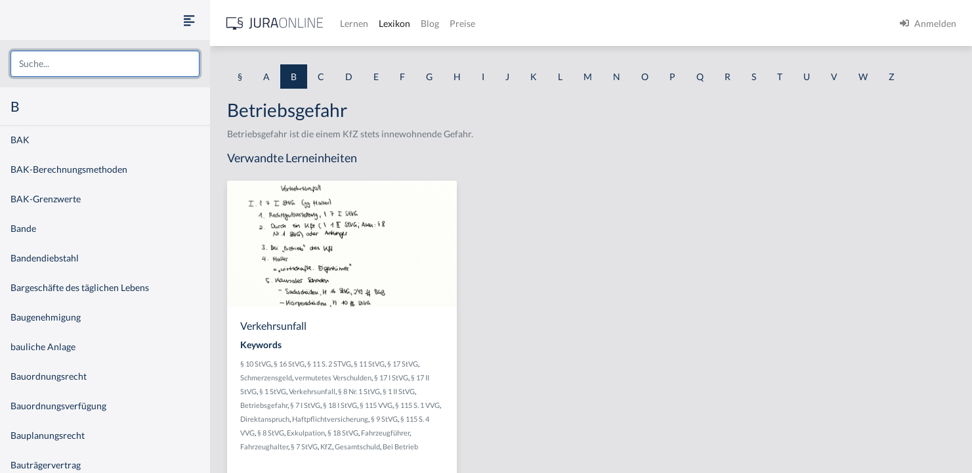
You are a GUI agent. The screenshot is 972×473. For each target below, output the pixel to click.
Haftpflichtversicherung (330, 419)
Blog (430, 23)
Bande (23, 228)
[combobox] (105, 64)
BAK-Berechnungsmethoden (69, 169)
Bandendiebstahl (45, 257)
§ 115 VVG (376, 405)
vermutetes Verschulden (333, 377)
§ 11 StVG (369, 363)
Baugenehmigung (46, 317)
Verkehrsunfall (312, 391)
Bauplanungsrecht (48, 435)
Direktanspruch (264, 419)
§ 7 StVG (304, 446)
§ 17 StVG (402, 363)
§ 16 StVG (289, 363)
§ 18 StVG (343, 432)
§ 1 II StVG (399, 391)
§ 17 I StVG (391, 377)
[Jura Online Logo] (275, 23)
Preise (462, 23)
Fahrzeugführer (385, 432)
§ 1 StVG (272, 391)
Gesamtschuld (357, 446)
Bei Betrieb (400, 446)
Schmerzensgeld (266, 377)
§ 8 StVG (270, 432)
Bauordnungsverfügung (58, 405)
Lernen (354, 23)
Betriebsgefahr (263, 405)
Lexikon (394, 23)
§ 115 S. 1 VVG (417, 405)
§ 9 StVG (384, 419)
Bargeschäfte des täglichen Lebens (80, 287)
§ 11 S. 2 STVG (329, 363)
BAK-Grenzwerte (46, 198)
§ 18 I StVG (340, 405)
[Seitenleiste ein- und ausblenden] (189, 20)
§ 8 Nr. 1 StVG (359, 391)
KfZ (326, 446)
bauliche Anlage (43, 346)
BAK (20, 139)
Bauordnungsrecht (49, 376)
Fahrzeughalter (264, 446)
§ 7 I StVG (305, 405)
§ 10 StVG (255, 363)
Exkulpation (306, 432)
